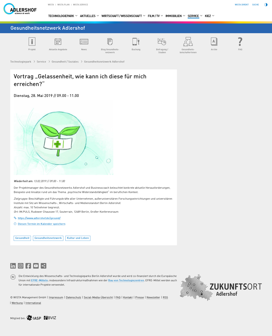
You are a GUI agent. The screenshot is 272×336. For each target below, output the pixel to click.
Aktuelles (88, 16)
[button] (13, 266)
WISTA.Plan (63, 5)
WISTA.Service (80, 5)
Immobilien (173, 16)
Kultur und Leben (78, 238)
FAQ (118, 297)
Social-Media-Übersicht (98, 297)
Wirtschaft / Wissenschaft (121, 16)
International (33, 303)
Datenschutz (73, 297)
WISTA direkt (242, 5)
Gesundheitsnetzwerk (48, 238)
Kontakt (128, 297)
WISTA (51, 5)
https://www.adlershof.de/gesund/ (37, 218)
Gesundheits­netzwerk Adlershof (104, 61)
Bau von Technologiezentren (126, 280)
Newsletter (153, 297)
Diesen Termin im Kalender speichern (39, 224)
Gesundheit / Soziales (65, 61)
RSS (165, 297)
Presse (139, 297)
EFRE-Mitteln (39, 280)
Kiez (208, 16)
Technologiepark (61, 16)
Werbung (17, 303)
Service (193, 16)
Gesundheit (22, 238)
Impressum (56, 297)
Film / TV (154, 16)
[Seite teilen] (43, 266)
